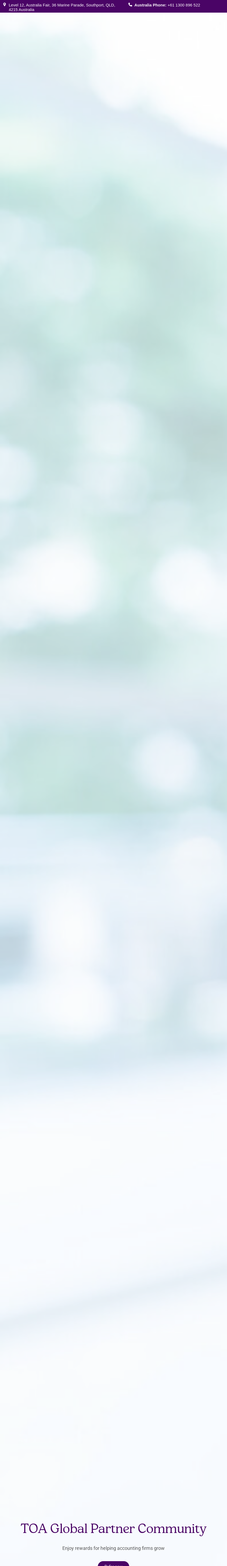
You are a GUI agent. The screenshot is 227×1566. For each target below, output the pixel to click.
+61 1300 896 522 (184, 5)
